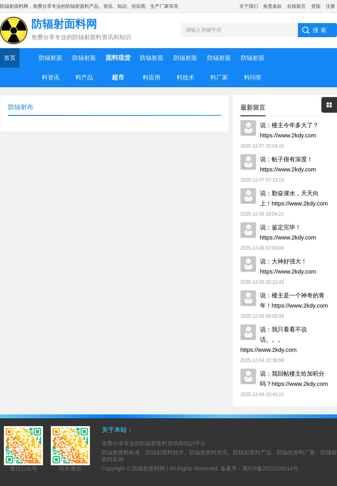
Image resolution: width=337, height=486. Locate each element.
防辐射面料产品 (84, 67)
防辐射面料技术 (185, 67)
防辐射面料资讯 (50, 67)
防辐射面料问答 (252, 67)
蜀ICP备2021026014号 (270, 468)
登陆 (316, 6)
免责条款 (272, 6)
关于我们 (248, 6)
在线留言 (296, 6)
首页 (10, 57)
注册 (330, 6)
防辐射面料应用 (151, 67)
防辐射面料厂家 (219, 67)
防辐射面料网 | (150, 468)
